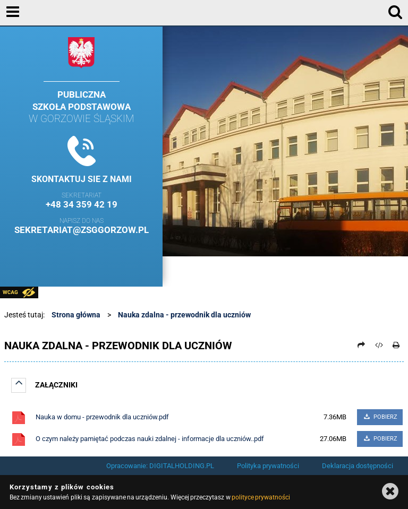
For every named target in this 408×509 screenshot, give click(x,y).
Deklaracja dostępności (357, 466)
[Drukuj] (396, 345)
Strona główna (76, 314)
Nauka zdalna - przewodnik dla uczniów (184, 314)
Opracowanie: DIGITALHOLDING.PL (160, 466)
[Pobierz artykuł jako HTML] (379, 345)
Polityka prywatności (268, 466)
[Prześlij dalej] (362, 345)
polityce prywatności (261, 497)
